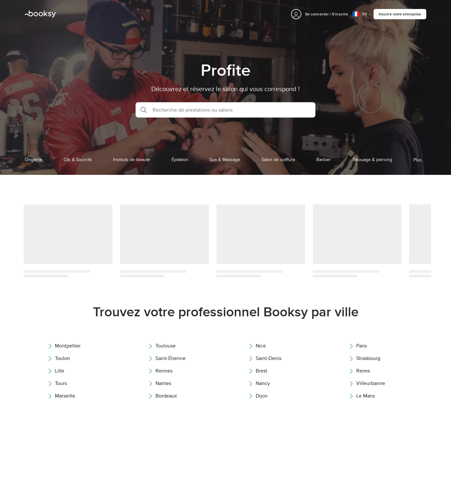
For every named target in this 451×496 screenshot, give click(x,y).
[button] (225, 109)
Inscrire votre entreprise (400, 14)
